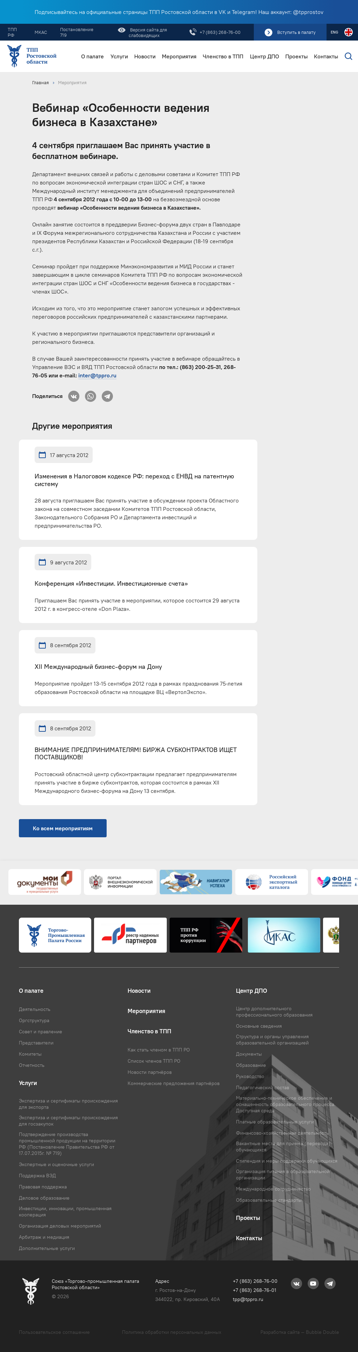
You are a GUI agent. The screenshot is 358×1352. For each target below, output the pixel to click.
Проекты (296, 56)
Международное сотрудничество (273, 1189)
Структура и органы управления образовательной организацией (272, 1039)
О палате (92, 56)
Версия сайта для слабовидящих (148, 32)
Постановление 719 (76, 32)
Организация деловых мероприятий (60, 1226)
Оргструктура (34, 1020)
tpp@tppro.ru (248, 1299)
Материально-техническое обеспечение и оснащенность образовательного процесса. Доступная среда (286, 1104)
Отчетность (31, 1065)
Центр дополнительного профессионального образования (274, 1011)
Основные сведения (259, 1026)
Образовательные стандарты (269, 1200)
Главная (40, 82)
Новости (145, 56)
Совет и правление (40, 1031)
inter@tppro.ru (97, 375)
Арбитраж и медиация (44, 1237)
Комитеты (30, 1054)
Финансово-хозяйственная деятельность (282, 1133)
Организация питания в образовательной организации (283, 1174)
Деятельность (34, 1009)
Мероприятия (179, 56)
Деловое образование (44, 1198)
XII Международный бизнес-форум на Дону (98, 667)
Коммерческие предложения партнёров (174, 1083)
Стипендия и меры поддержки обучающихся (286, 1161)
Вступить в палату (296, 32)
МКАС (41, 32)
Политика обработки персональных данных (171, 1332)
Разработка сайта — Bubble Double (299, 1332)
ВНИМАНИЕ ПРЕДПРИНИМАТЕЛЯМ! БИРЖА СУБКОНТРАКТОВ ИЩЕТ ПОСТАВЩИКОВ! (136, 753)
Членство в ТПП (223, 56)
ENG (334, 32)
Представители (36, 1043)
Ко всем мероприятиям (63, 828)
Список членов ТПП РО (154, 1061)
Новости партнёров (150, 1072)
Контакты (326, 56)
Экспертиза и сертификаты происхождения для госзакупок (68, 1120)
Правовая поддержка (43, 1187)
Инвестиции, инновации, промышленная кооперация (65, 1211)
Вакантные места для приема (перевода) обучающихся (283, 1146)
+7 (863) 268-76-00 (220, 32)
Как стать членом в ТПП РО (159, 1050)
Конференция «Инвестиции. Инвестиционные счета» (111, 583)
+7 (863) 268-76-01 (254, 1290)
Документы (249, 1054)
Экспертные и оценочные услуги (56, 1164)
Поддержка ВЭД (37, 1175)
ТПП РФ (12, 32)
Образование (251, 1065)
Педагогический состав (262, 1087)
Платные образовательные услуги (275, 1122)
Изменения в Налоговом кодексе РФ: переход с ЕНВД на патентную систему (134, 480)
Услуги (119, 56)
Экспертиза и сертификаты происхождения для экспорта (68, 1104)
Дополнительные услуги (47, 1248)
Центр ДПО (264, 56)
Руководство (250, 1076)
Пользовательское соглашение (54, 1332)
